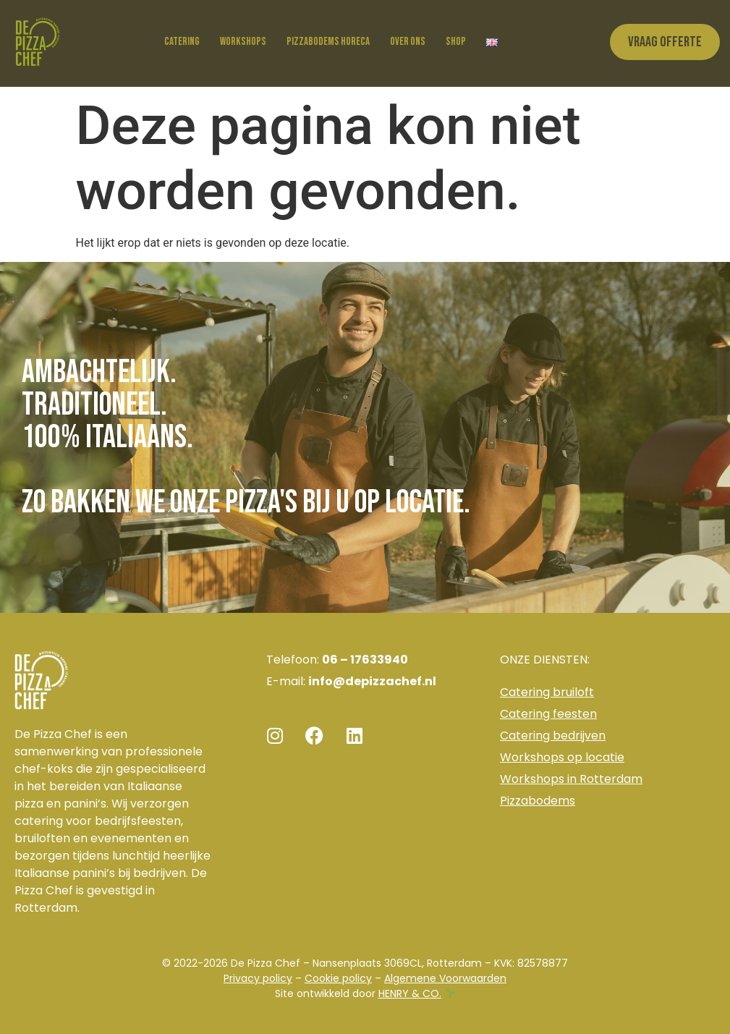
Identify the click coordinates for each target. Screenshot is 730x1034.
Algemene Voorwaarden (445, 978)
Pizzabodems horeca (328, 41)
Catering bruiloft (547, 692)
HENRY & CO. (409, 993)
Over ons (407, 41)
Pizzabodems (537, 800)
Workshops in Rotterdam (571, 779)
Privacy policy (258, 978)
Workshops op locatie (562, 757)
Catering (182, 41)
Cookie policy (338, 978)
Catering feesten (548, 713)
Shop (456, 41)
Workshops (243, 41)
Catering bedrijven (553, 735)
